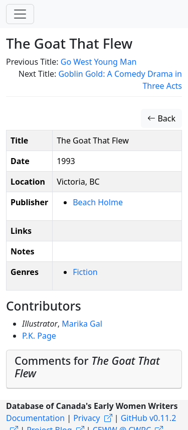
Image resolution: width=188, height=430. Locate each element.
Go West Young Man (99, 61)
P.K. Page (39, 335)
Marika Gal (82, 323)
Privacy (86, 417)
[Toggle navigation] (20, 14)
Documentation (35, 417)
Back (161, 118)
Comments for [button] (87, 367)
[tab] (94, 369)
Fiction (85, 271)
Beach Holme (98, 202)
